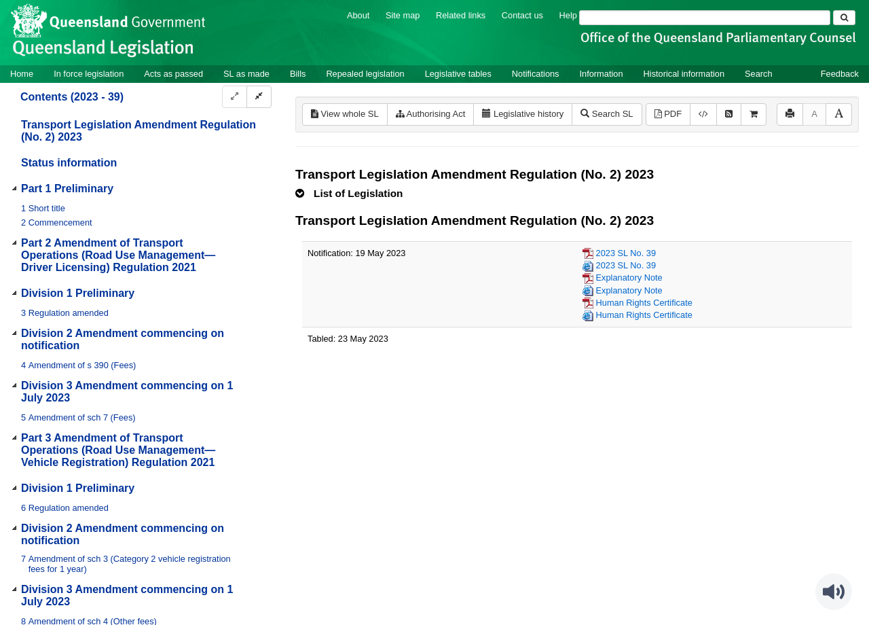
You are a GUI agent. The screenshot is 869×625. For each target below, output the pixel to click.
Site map (403, 15)
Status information (69, 162)
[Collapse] (259, 97)
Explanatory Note (629, 277)
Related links (460, 15)
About (358, 15)
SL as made (246, 74)
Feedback (840, 74)
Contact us (522, 15)
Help (568, 15)
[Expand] (234, 97)
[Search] (704, 17)
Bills (298, 74)
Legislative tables (458, 74)
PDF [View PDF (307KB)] (668, 114)
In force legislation (89, 74)
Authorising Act (431, 114)
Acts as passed (173, 74)
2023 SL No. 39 (626, 253)
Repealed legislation (365, 74)
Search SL (606, 114)
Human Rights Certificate (644, 303)
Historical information (684, 74)
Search (759, 74)
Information (601, 74)
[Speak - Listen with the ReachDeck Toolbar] (833, 591)
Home (21, 74)
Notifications (535, 74)
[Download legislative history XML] (703, 114)
